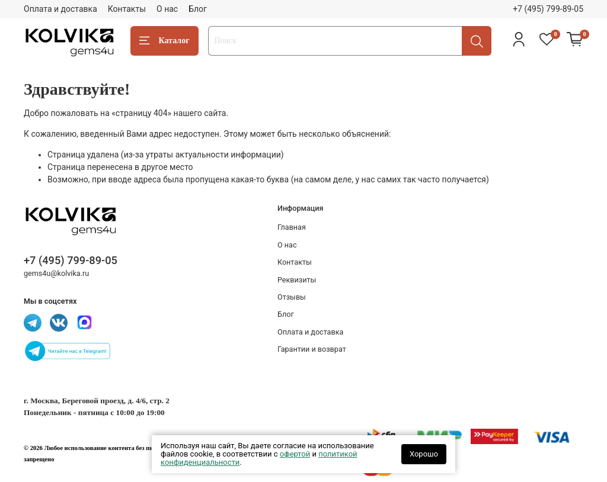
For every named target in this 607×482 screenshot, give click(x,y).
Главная (291, 227)
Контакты (127, 9)
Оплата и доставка (60, 9)
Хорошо (424, 453)
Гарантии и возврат (311, 349)
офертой (295, 453)
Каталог (164, 41)
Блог (198, 9)
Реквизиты (296, 279)
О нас (167, 9)
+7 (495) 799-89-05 (548, 9)
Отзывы (291, 297)
